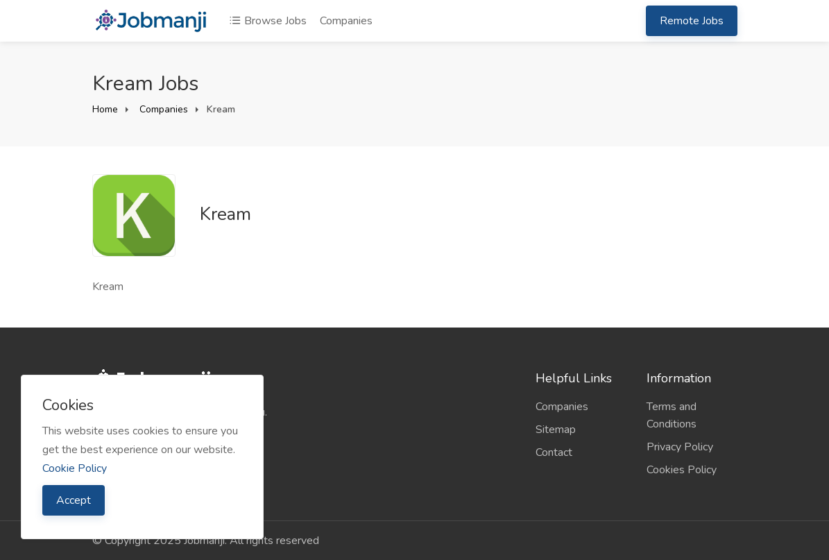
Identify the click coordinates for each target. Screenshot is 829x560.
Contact (554, 452)
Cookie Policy (74, 468)
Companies (346, 20)
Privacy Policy (680, 447)
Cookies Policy (682, 469)
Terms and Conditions (671, 415)
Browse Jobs (268, 20)
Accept (73, 500)
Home (105, 109)
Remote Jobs (692, 20)
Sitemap (556, 429)
